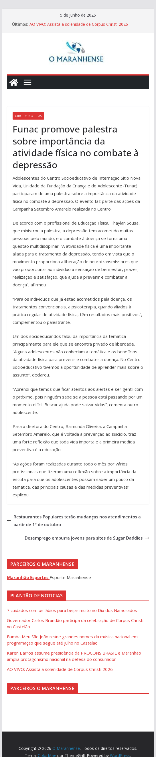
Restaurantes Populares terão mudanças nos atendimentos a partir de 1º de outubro (74, 520)
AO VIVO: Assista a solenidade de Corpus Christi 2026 (78, 24)
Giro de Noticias (28, 116)
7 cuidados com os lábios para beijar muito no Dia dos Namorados (72, 610)
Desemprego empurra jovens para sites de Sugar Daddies (87, 538)
